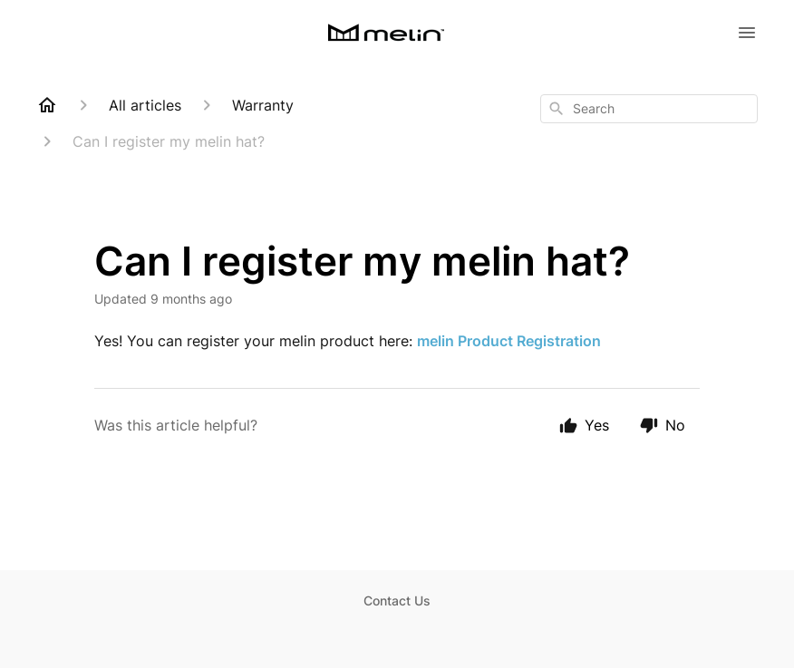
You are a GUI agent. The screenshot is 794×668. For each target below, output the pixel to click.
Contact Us (397, 600)
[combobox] (649, 108)
